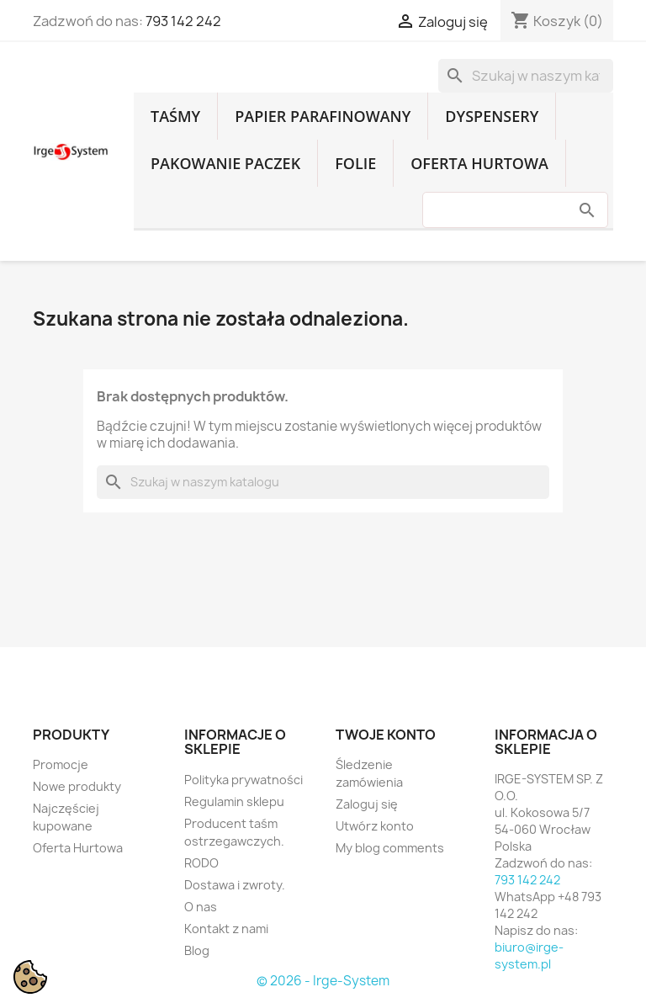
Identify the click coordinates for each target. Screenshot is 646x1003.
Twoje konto (386, 734)
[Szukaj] (525, 76)
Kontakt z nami (226, 929)
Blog (196, 950)
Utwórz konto (375, 826)
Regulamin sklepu (234, 801)
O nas (200, 907)
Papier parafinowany (322, 116)
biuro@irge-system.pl (529, 955)
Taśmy (175, 116)
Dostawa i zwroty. (234, 885)
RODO (201, 863)
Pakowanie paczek (225, 163)
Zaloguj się (367, 804)
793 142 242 (183, 21)
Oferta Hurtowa (479, 163)
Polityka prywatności (243, 780)
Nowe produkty (77, 786)
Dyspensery (491, 116)
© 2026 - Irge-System (323, 981)
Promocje (60, 764)
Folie (355, 163)
